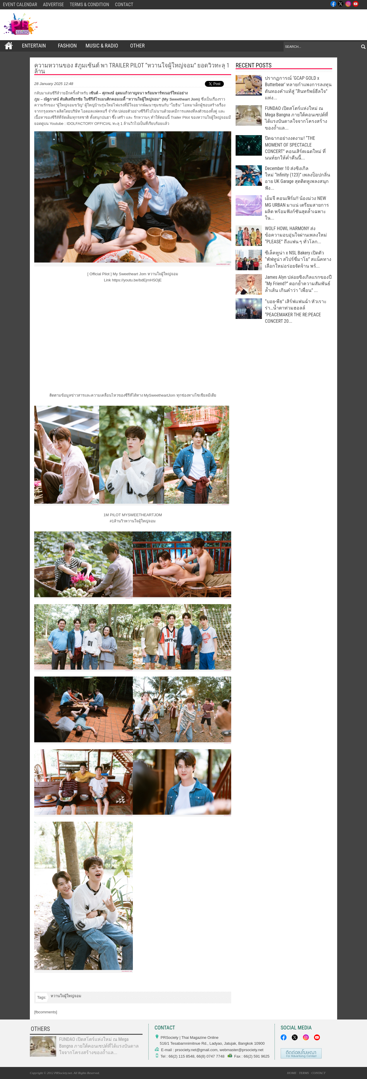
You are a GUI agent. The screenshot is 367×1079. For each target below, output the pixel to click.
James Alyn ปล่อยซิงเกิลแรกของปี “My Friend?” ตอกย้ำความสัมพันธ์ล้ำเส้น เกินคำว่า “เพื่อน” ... (298, 283)
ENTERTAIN (35, 46)
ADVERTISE (53, 4)
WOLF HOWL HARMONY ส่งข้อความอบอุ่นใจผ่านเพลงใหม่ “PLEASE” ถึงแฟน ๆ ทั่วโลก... (296, 235)
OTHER (139, 46)
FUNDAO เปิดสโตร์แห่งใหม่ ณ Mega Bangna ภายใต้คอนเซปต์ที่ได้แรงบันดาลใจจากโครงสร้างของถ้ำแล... (99, 1045)
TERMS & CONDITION (89, 4)
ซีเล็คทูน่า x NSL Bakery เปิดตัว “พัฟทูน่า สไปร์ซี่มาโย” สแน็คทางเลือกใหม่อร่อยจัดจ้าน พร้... (298, 259)
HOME (291, 1073)
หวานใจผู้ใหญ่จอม (66, 996)
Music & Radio (103, 46)
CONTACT (124, 4)
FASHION (67, 46)
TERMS (304, 1073)
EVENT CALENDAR (20, 4)
